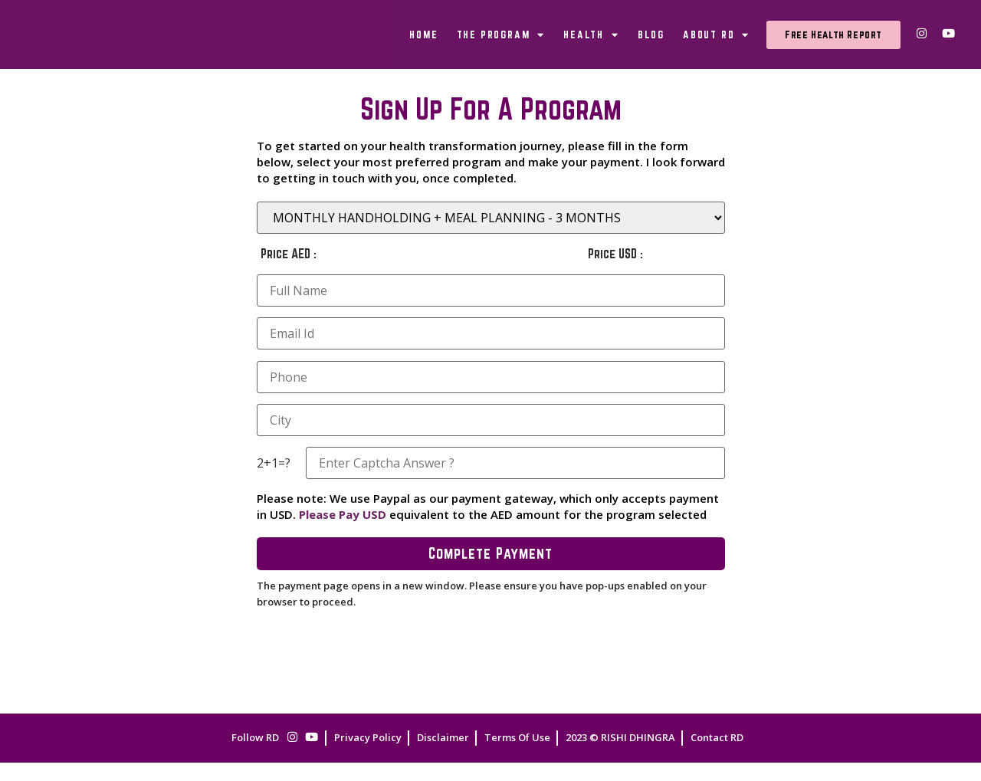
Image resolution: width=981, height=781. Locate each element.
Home (423, 44)
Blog (651, 44)
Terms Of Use (517, 756)
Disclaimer (443, 756)
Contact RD (717, 756)
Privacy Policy (368, 756)
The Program (501, 43)
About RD (716, 43)
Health (591, 43)
